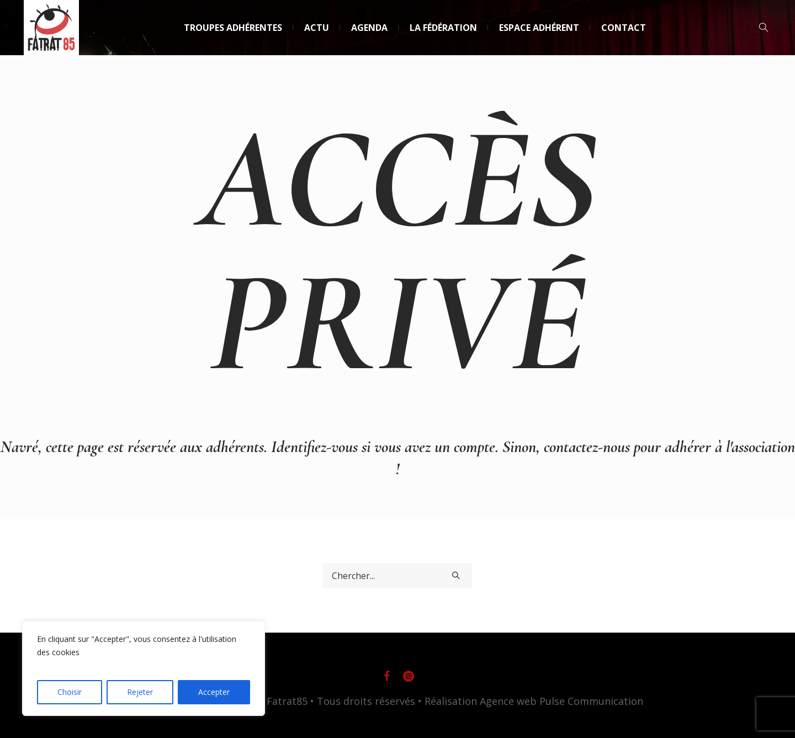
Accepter (214, 692)
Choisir (69, 692)
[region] (143, 668)
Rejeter (140, 692)
